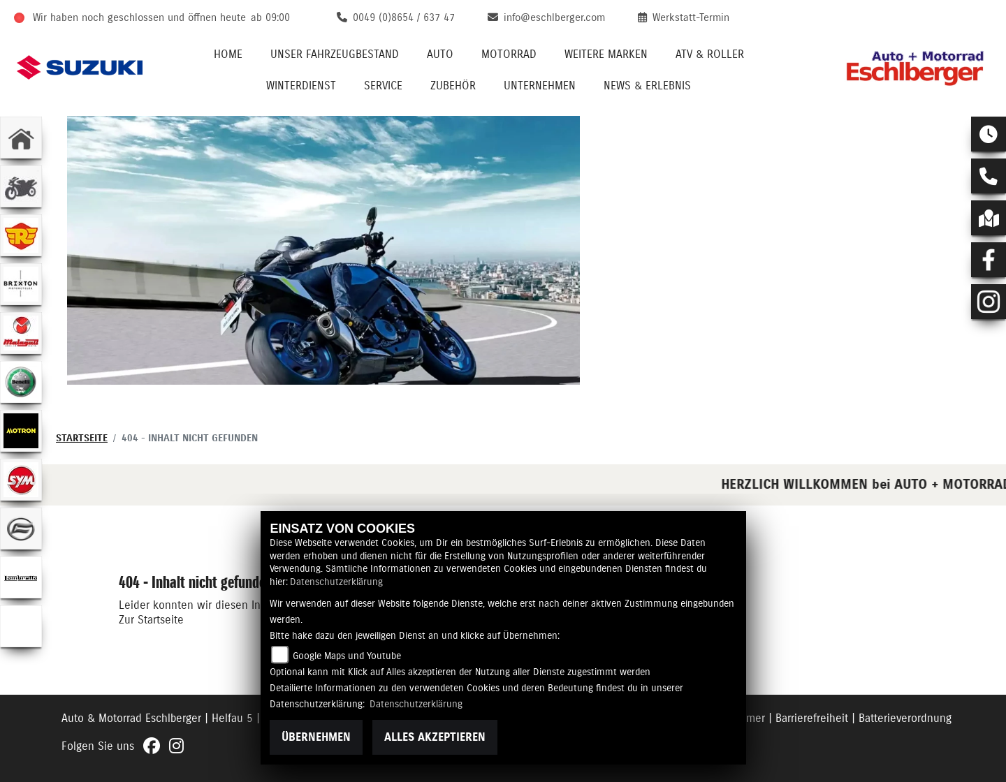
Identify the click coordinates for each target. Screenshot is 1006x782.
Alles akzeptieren (435, 737)
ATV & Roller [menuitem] (710, 54)
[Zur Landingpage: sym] (21, 480)
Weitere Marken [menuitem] (606, 54)
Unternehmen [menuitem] (540, 85)
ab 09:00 (270, 18)
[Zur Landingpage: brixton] (21, 284)
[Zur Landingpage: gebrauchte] (21, 186)
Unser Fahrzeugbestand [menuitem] (334, 54)
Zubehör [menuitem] (453, 85)
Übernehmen (316, 737)
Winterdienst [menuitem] (301, 85)
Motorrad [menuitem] (509, 54)
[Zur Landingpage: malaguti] (21, 333)
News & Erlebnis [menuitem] (647, 85)
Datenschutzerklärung (336, 582)
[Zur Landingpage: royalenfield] (21, 235)
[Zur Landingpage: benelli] (21, 382)
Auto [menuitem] (440, 54)
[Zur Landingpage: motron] (21, 431)
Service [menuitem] (383, 85)
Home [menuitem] (228, 54)
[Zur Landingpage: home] (21, 137)
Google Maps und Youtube (347, 656)
